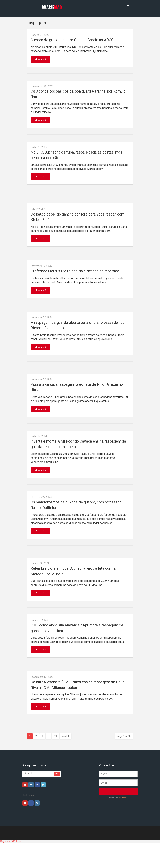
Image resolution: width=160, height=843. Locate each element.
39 (55, 736)
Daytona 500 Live (10, 841)
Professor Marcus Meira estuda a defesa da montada (75, 271)
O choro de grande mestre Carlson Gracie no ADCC (72, 40)
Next (65, 736)
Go (56, 773)
